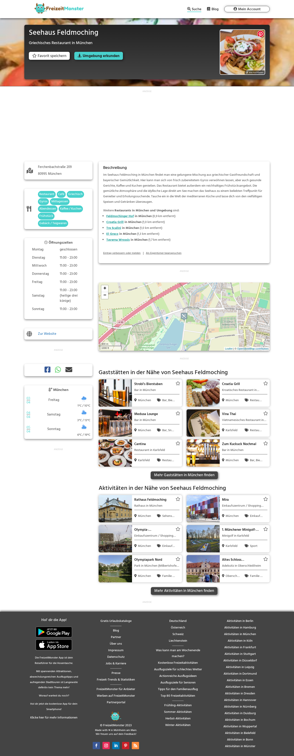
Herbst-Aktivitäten (178, 718)
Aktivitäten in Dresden (240, 693)
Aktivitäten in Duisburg (240, 713)
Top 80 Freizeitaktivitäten (178, 695)
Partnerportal (116, 702)
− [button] (104, 295)
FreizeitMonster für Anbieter (116, 689)
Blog (215, 9)
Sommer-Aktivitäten (178, 712)
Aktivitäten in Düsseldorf (240, 660)
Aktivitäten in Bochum (240, 720)
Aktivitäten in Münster (240, 746)
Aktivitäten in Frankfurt (240, 647)
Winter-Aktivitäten (178, 725)
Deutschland (178, 621)
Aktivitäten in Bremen (240, 687)
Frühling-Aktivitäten (178, 705)
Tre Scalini (113, 228)
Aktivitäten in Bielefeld (240, 733)
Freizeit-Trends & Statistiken (116, 679)
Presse (116, 673)
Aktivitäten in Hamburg (240, 627)
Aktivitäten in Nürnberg (240, 706)
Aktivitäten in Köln (240, 640)
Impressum (116, 650)
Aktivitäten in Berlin (240, 621)
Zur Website (47, 334)
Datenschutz (116, 657)
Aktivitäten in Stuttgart (240, 654)
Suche (196, 9)
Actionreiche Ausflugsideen (178, 676)
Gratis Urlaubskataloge (116, 621)
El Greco (112, 234)
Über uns (116, 643)
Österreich (178, 627)
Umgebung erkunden (101, 56)
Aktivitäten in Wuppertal (240, 726)
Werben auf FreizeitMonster (116, 695)
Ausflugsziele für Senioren (178, 682)
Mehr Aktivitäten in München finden (184, 591)
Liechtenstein (178, 640)
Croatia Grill (115, 222)
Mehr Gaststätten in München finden (184, 475)
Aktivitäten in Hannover (240, 700)
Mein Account (249, 9)
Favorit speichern (49, 56)
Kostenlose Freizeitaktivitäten (178, 663)
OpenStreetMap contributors (253, 348)
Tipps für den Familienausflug (178, 689)
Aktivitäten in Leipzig (240, 667)
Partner (116, 637)
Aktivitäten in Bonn (240, 739)
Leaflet (229, 348)
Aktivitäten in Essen (240, 680)
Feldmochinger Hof (120, 216)
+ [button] (104, 288)
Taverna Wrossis (118, 240)
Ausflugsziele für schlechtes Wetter (178, 669)
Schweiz (178, 634)
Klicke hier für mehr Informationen (53, 717)
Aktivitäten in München (240, 634)
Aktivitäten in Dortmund (240, 673)
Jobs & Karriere (116, 663)
